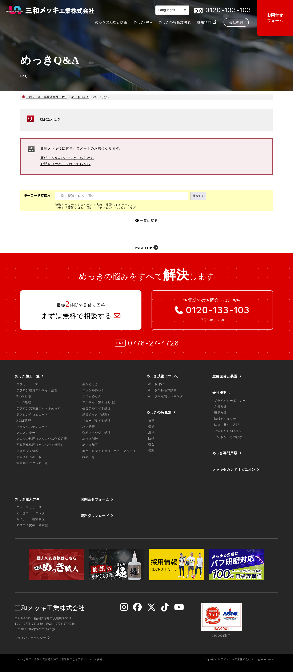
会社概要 (219, 392)
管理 (151, 450)
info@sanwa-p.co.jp (41, 629)
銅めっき (88, 457)
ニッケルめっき (93, 390)
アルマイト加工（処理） (99, 402)
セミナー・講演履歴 (30, 519)
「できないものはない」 (231, 437)
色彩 (151, 420)
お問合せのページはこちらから (65, 164)
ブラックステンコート (32, 426)
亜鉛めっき (90, 384)
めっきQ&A (156, 384)
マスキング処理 (27, 451)
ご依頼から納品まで (228, 431)
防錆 (151, 438)
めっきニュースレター (32, 513)
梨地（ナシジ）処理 (96, 432)
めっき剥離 (90, 438)
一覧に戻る (149, 220)
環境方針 (220, 412)
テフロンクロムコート (32, 414)
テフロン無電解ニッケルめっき (38, 408)
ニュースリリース (29, 507)
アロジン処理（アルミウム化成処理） (43, 438)
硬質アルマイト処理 (96, 408)
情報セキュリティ (226, 418)
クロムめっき (91, 396)
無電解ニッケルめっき (32, 463)
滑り (151, 432)
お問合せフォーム (275, 18)
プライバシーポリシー (230, 400)
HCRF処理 (23, 420)
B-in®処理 (23, 402)
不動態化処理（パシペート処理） (40, 444)
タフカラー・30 (27, 384)
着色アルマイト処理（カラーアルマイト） (112, 451)
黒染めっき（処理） (96, 414)
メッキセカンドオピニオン (233, 469)
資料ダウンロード (95, 516)
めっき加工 (90, 444)
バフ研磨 (88, 426)
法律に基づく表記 (226, 424)
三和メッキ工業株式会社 (50, 608)
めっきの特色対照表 (162, 390)
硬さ (151, 426)
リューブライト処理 (96, 420)
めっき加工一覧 (27, 376)
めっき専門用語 (224, 453)
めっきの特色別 (159, 412)
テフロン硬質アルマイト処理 (36, 390)
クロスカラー (25, 432)
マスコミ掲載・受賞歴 (32, 525)
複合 (151, 444)
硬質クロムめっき (29, 457)
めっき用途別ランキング (165, 396)
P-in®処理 (23, 396)
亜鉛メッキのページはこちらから (67, 158)
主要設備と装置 (224, 376)
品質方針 (220, 406)
